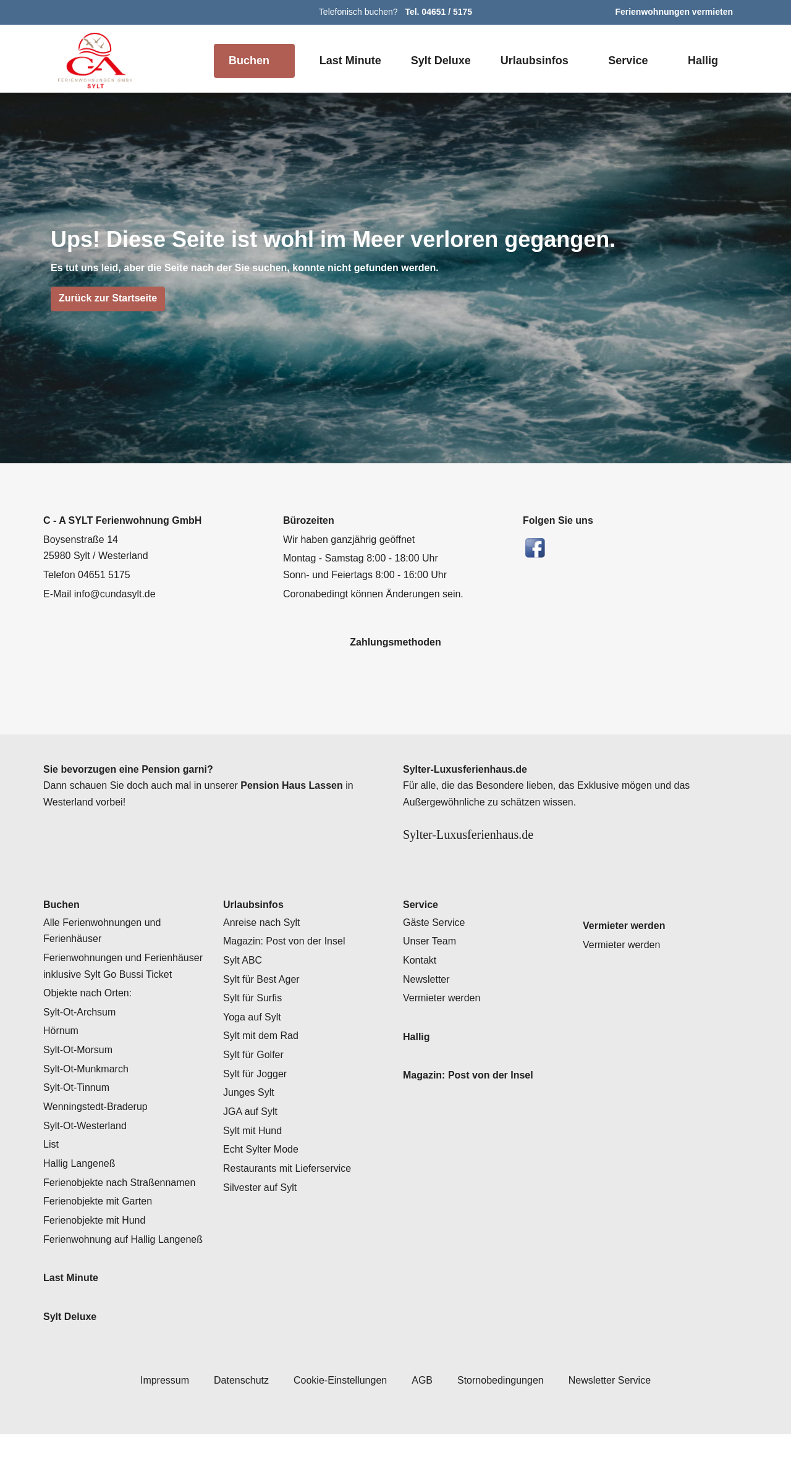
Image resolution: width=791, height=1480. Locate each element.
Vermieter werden (444, 1027)
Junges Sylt (248, 1122)
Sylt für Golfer (254, 1084)
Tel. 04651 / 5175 (439, 11)
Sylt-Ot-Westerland (89, 1155)
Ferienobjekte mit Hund (96, 1249)
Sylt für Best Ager (264, 1008)
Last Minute (347, 60)
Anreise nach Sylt (263, 951)
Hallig (702, 60)
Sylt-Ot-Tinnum (78, 1117)
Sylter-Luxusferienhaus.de (492, 834)
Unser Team (431, 970)
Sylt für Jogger (256, 1103)
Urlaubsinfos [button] (533, 60)
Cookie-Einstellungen (337, 1425)
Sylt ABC (243, 989)
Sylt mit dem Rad (263, 1065)
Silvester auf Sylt (262, 1217)
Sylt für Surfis (254, 1027)
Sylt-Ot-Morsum (80, 1079)
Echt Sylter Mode (262, 1178)
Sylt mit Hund (254, 1160)
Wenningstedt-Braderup (100, 1136)
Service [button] (626, 60)
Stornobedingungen (502, 1425)
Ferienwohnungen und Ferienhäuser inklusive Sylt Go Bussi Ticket (125, 995)
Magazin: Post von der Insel (286, 970)
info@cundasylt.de (118, 594)
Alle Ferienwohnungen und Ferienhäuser (104, 959)
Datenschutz (235, 1425)
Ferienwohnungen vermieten (674, 11)
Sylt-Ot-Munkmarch (89, 1098)
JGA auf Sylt (251, 1141)
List (51, 1173)
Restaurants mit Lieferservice (290, 1198)
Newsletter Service (616, 1425)
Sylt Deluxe (439, 60)
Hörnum (61, 1060)
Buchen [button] (246, 60)
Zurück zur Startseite (108, 298)
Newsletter (428, 1008)
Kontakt (421, 989)
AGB (421, 1425)
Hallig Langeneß (81, 1193)
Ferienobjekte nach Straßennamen (122, 1212)
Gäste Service (435, 951)
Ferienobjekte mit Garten (100, 1230)
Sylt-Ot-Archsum (82, 1041)
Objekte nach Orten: (89, 1022)
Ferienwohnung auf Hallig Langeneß (102, 1277)
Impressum (156, 1425)
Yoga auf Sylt (253, 1046)
